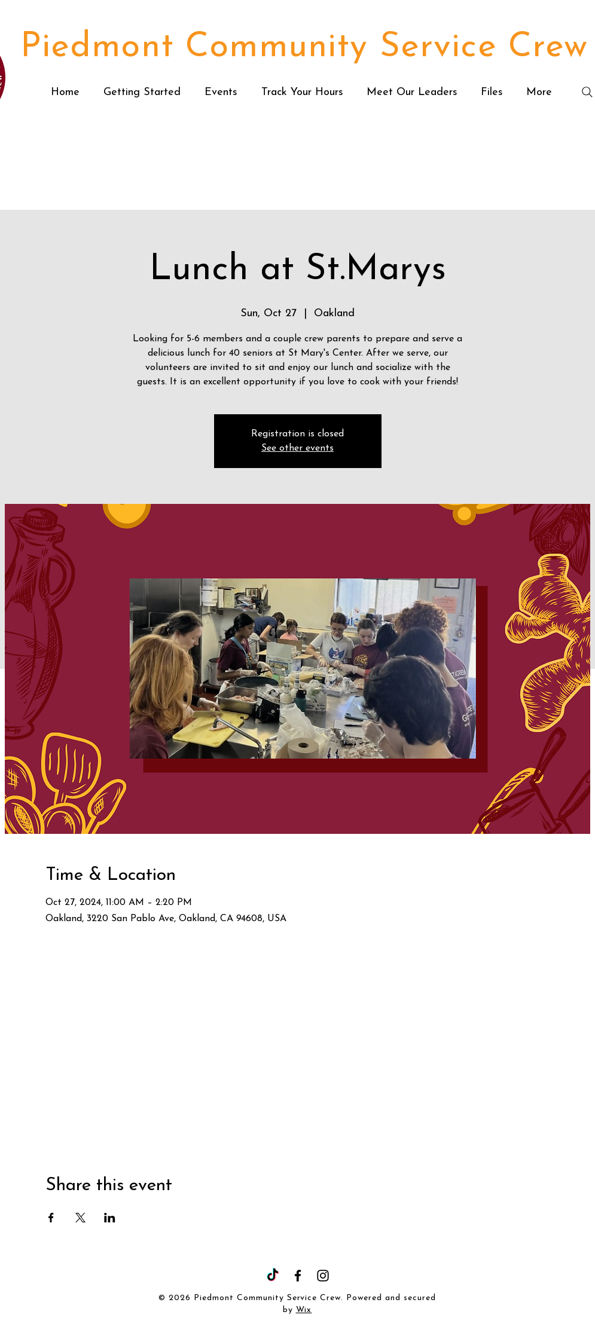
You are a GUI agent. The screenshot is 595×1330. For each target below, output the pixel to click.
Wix (304, 1309)
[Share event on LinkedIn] (109, 1217)
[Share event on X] (80, 1217)
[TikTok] (272, 1275)
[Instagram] (323, 1275)
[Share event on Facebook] (51, 1217)
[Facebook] (298, 1275)
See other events (297, 448)
